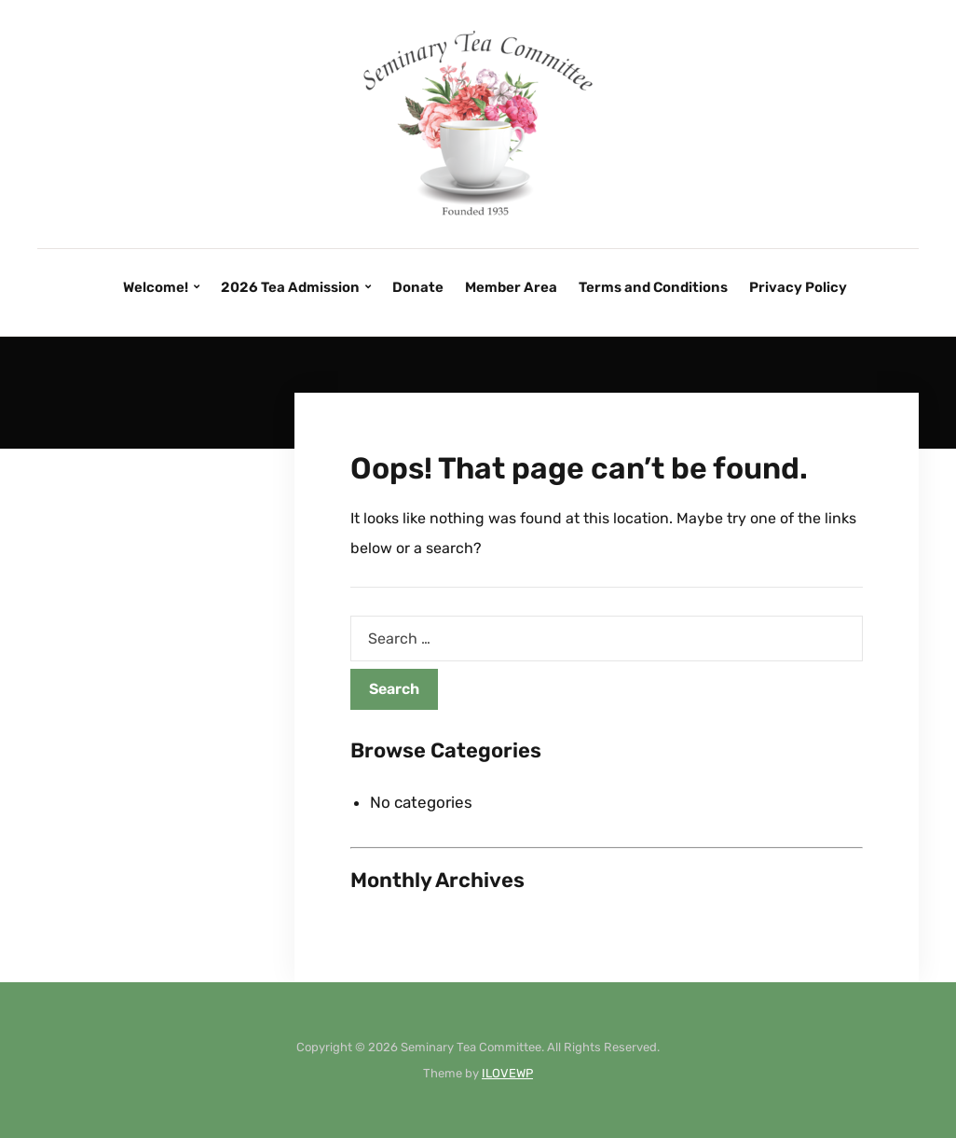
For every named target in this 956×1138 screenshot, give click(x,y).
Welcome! (155, 287)
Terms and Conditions (653, 287)
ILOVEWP (507, 1073)
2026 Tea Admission (290, 287)
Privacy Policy (798, 287)
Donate (418, 287)
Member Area (511, 287)
